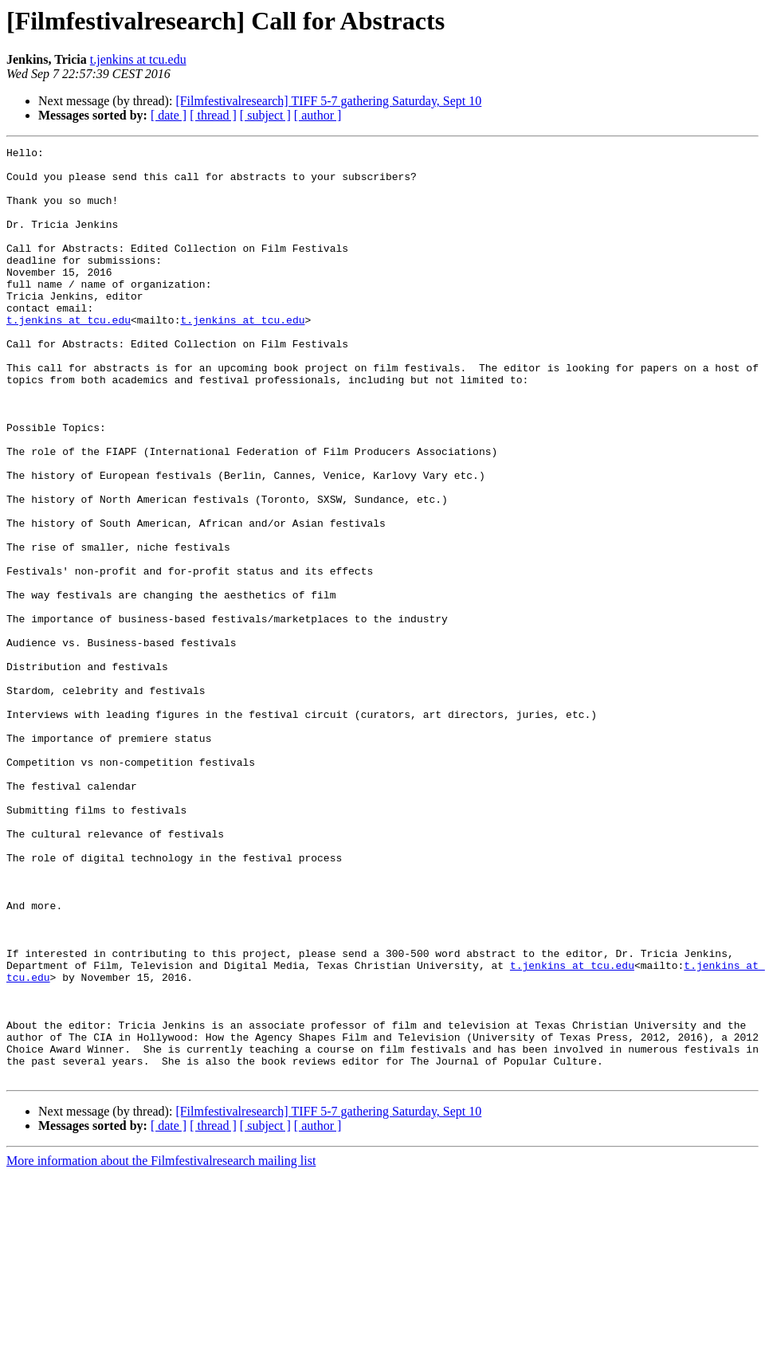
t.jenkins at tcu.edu (138, 59)
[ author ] (318, 115)
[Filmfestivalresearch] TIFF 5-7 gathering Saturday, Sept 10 (328, 101)
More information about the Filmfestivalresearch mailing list (161, 1347)
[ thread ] (213, 115)
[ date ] (168, 115)
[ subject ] (265, 115)
